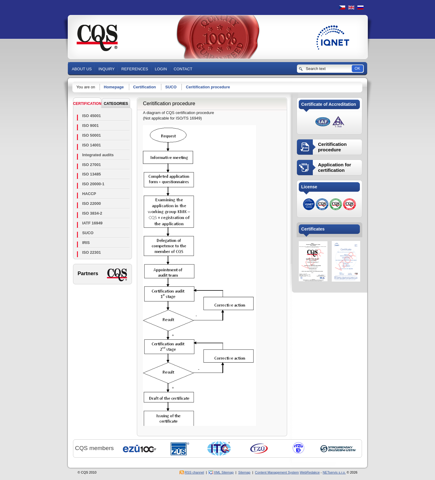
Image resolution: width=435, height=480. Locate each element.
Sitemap (244, 472)
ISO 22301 (91, 252)
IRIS (86, 242)
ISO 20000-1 (93, 184)
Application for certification (334, 167)
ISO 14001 (91, 145)
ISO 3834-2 (92, 213)
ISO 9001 (90, 125)
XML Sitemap (224, 472)
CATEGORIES (116, 104)
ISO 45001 (91, 115)
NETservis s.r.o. (334, 472)
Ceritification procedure (208, 87)
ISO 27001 (91, 164)
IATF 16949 (92, 223)
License (309, 186)
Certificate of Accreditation (328, 104)
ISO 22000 (91, 203)
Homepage (114, 87)
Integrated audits (98, 155)
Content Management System (277, 472)
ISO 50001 (91, 135)
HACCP (89, 193)
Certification (144, 87)
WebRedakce (310, 472)
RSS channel (194, 472)
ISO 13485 (91, 174)
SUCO (171, 87)
